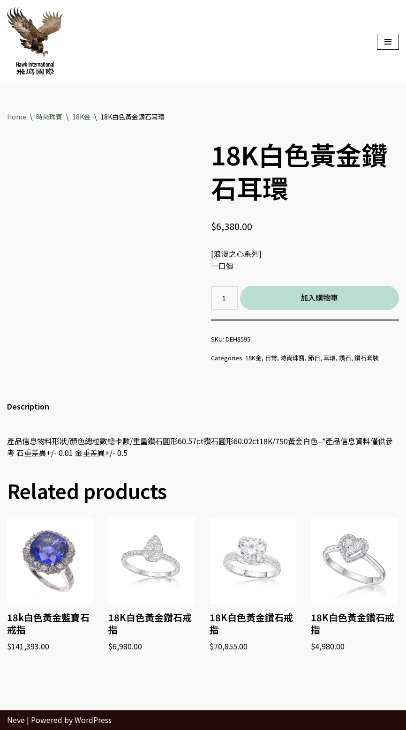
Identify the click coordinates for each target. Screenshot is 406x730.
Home (16, 116)
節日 (314, 357)
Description (28, 406)
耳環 (329, 357)
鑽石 (345, 357)
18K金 (81, 116)
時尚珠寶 (49, 116)
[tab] (28, 407)
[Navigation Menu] (388, 42)
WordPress (93, 719)
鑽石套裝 (366, 357)
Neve (16, 719)
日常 (271, 357)
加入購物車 (319, 297)
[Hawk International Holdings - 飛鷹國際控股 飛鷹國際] (35, 42)
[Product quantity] (224, 298)
